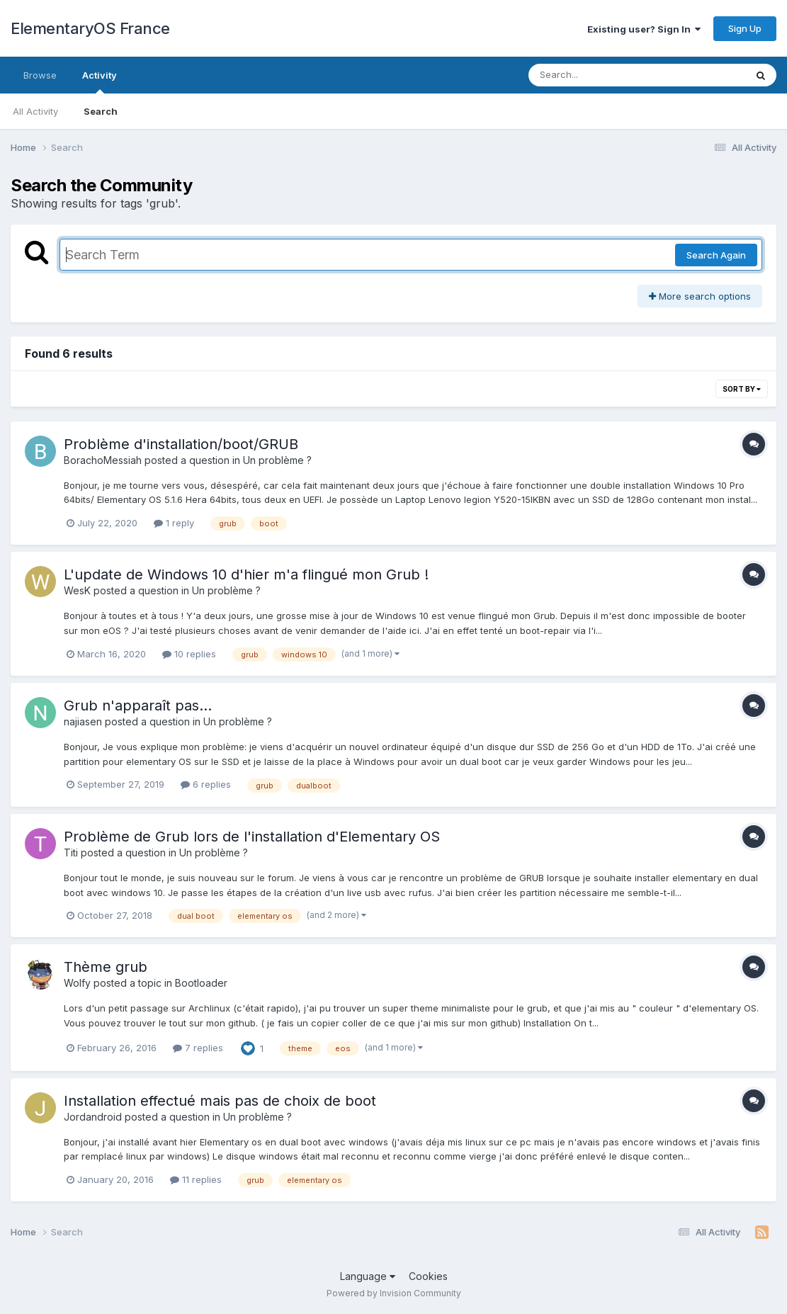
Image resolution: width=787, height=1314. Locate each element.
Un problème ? (277, 460)
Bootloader (201, 983)
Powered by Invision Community (394, 1293)
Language (367, 1276)
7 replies (198, 1047)
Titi (71, 852)
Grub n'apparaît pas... (138, 705)
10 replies (189, 653)
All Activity (35, 111)
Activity (99, 81)
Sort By (742, 389)
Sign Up (744, 28)
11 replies (196, 1179)
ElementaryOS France (90, 28)
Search (101, 111)
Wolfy (77, 983)
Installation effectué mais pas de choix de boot (220, 1100)
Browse (40, 75)
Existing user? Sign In (644, 29)
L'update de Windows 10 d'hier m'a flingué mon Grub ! (246, 574)
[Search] (598, 75)
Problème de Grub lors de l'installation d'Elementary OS (252, 836)
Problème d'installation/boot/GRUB (181, 444)
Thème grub (105, 966)
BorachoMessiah (103, 460)
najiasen (83, 721)
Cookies (428, 1276)
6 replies (206, 784)
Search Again (716, 255)
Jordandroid (93, 1117)
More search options (700, 296)
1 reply (174, 522)
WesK (77, 590)
